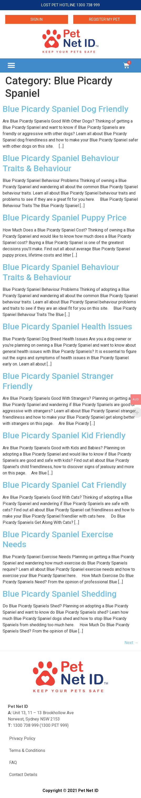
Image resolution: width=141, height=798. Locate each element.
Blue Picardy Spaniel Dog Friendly (65, 109)
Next (131, 642)
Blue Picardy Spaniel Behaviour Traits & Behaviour (61, 163)
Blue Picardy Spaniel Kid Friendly (64, 435)
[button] (11, 65)
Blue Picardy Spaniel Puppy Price (65, 218)
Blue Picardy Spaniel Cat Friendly (64, 485)
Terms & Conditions (27, 750)
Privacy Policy (22, 738)
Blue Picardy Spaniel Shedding (60, 594)
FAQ (13, 762)
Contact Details (23, 774)
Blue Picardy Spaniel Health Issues (67, 326)
